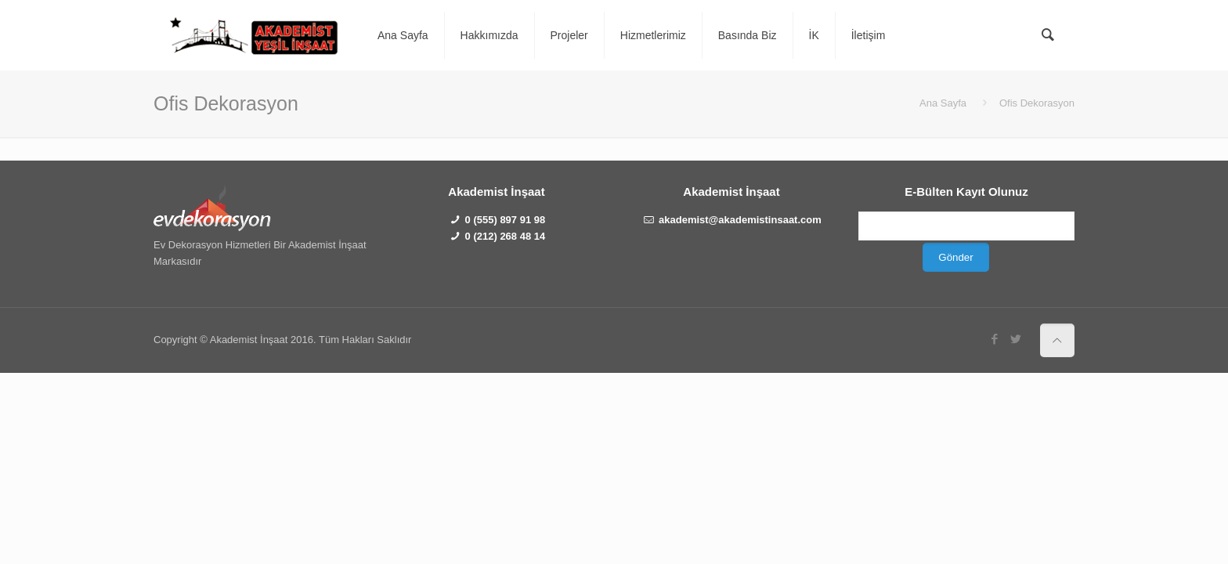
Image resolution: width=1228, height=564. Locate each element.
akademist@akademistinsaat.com (740, 220)
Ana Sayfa (942, 103)
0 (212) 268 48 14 (505, 236)
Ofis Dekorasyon (1036, 103)
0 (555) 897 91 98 (505, 220)
